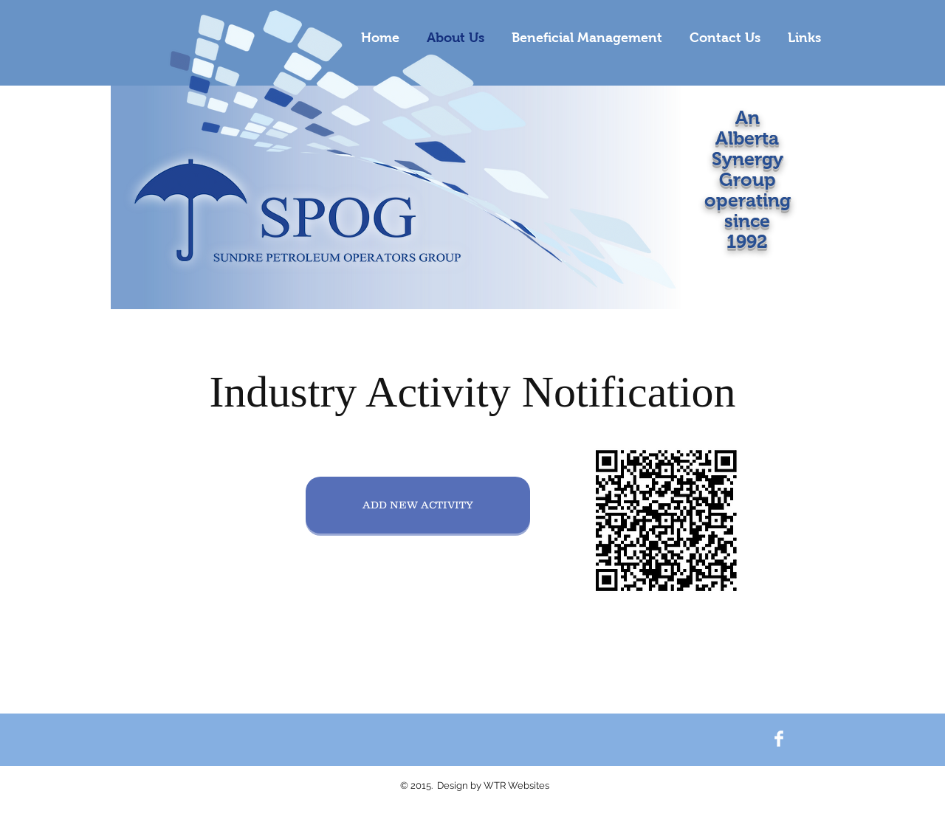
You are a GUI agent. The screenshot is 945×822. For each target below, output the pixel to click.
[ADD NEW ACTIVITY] (418, 505)
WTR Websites (516, 785)
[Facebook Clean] (779, 739)
